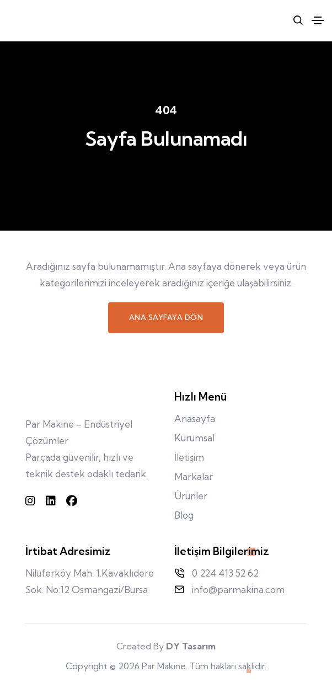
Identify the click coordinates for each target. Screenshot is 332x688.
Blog (184, 515)
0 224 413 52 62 (225, 573)
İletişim (189, 457)
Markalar (193, 476)
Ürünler (190, 496)
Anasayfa (194, 418)
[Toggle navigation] (318, 20)
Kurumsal (194, 438)
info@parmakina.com (238, 589)
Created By (166, 646)
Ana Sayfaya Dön (166, 317)
